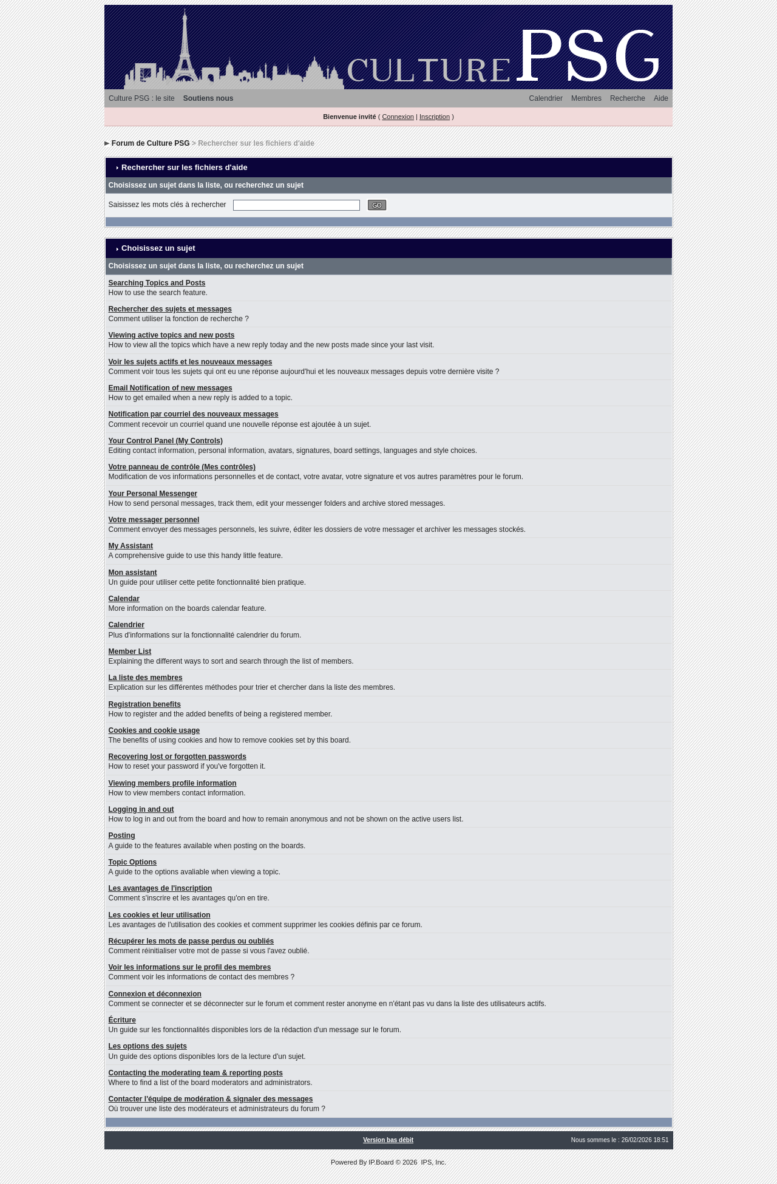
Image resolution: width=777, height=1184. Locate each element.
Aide (661, 98)
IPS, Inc (432, 1162)
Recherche (627, 98)
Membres (586, 98)
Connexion (398, 116)
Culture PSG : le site (142, 98)
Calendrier (546, 98)
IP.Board (380, 1162)
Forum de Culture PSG (151, 143)
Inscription (434, 116)
